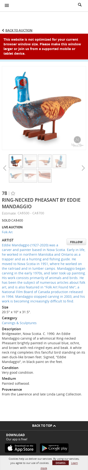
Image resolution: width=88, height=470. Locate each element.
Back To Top (44, 425)
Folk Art (7, 232)
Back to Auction (18, 30)
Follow (76, 242)
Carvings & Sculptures (19, 323)
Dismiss (60, 463)
